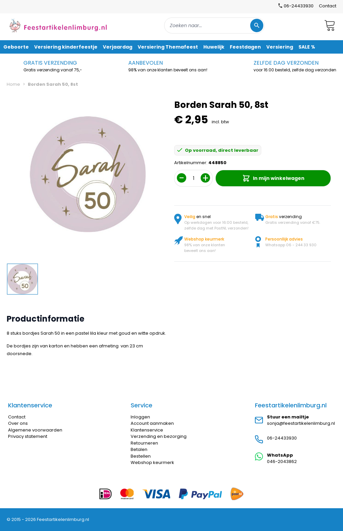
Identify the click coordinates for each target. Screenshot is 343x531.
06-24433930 (282, 438)
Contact (327, 6)
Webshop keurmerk (152, 462)
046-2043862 (282, 461)
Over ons (18, 423)
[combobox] (214, 25)
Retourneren (144, 443)
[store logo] (58, 25)
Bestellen (141, 456)
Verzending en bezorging (159, 436)
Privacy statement (27, 436)
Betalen (139, 449)
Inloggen (140, 417)
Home (13, 84)
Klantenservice (147, 430)
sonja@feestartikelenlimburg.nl (301, 423)
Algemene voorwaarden (35, 430)
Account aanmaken (152, 423)
